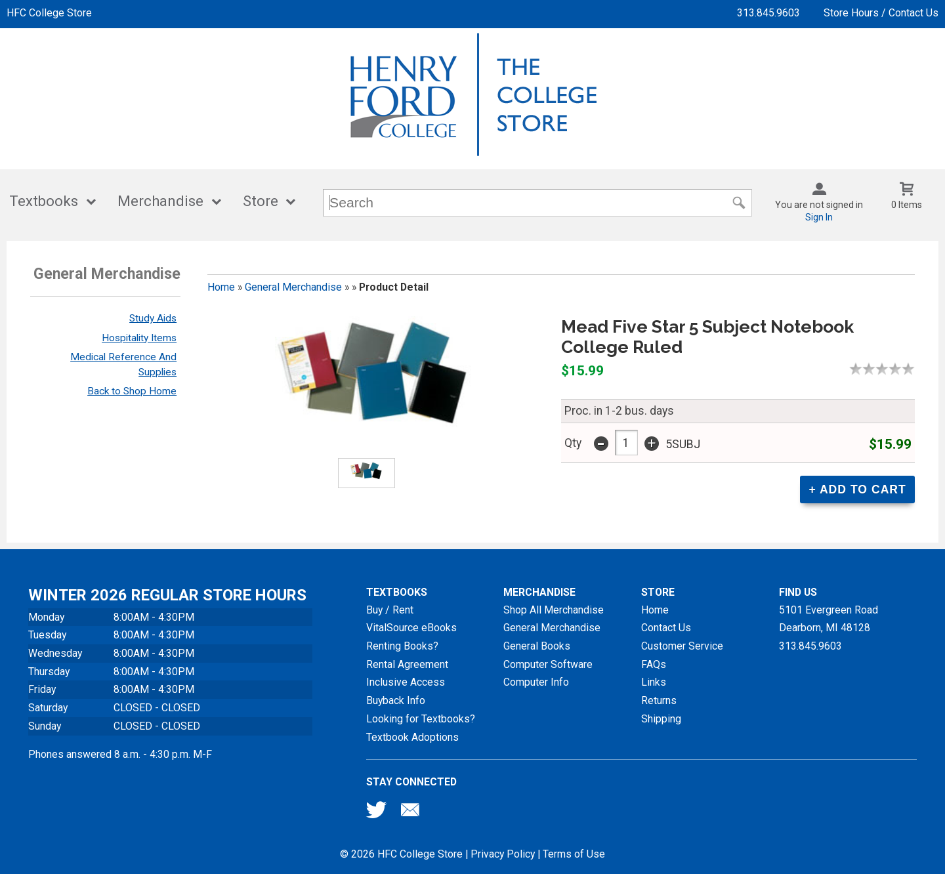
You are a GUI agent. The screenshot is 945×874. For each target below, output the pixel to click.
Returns (659, 700)
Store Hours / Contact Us (881, 13)
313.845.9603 (768, 13)
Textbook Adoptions (412, 737)
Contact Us (666, 627)
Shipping (661, 719)
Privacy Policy (503, 854)
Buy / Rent (389, 610)
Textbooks (43, 201)
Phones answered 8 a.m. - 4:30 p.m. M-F (120, 754)
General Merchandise (293, 287)
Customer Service (682, 646)
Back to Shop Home (132, 391)
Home (221, 287)
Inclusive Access (405, 682)
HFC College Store (49, 13)
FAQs (653, 664)
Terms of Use (574, 854)
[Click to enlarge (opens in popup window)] (366, 472)
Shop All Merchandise (553, 610)
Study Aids (153, 318)
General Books (536, 646)
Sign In (819, 217)
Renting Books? (402, 646)
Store (260, 201)
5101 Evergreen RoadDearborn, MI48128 (828, 619)
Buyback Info (395, 700)
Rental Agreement (407, 664)
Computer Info (536, 682)
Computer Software (548, 664)
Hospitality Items (139, 338)
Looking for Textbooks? (420, 719)
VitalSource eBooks (411, 627)
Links (653, 682)
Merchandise (160, 201)
